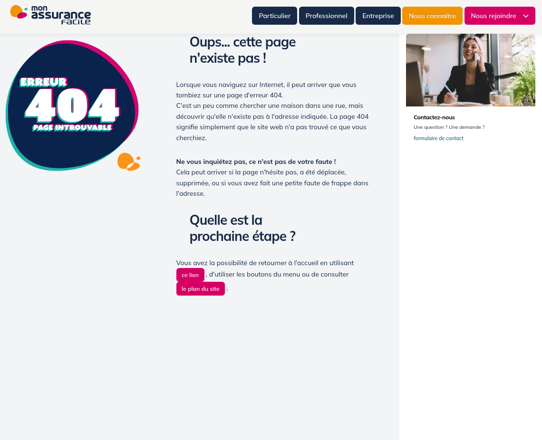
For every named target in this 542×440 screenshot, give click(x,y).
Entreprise (378, 15)
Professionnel (327, 15)
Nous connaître (432, 15)
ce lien (190, 274)
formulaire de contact (441, 138)
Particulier (274, 15)
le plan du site (201, 288)
